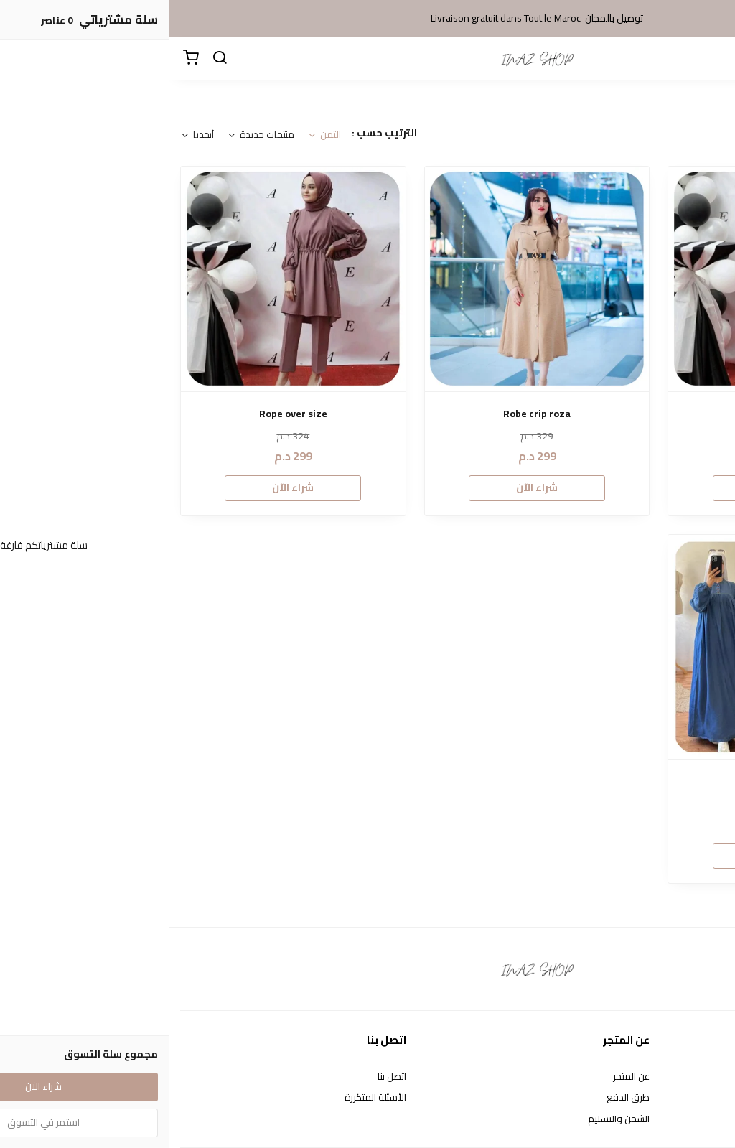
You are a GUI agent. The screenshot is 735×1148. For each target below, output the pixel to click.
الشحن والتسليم (449, 1119)
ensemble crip (611, 413)
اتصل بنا (222, 1077)
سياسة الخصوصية (688, 1119)
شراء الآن (611, 487)
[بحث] (50, 58)
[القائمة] (713, 58)
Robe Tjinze (611, 781)
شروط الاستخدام (691, 1077)
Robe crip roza (367, 413)
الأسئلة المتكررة (206, 1098)
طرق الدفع (458, 1098)
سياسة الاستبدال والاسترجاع (668, 1098)
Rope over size (124, 413)
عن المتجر (462, 1077)
